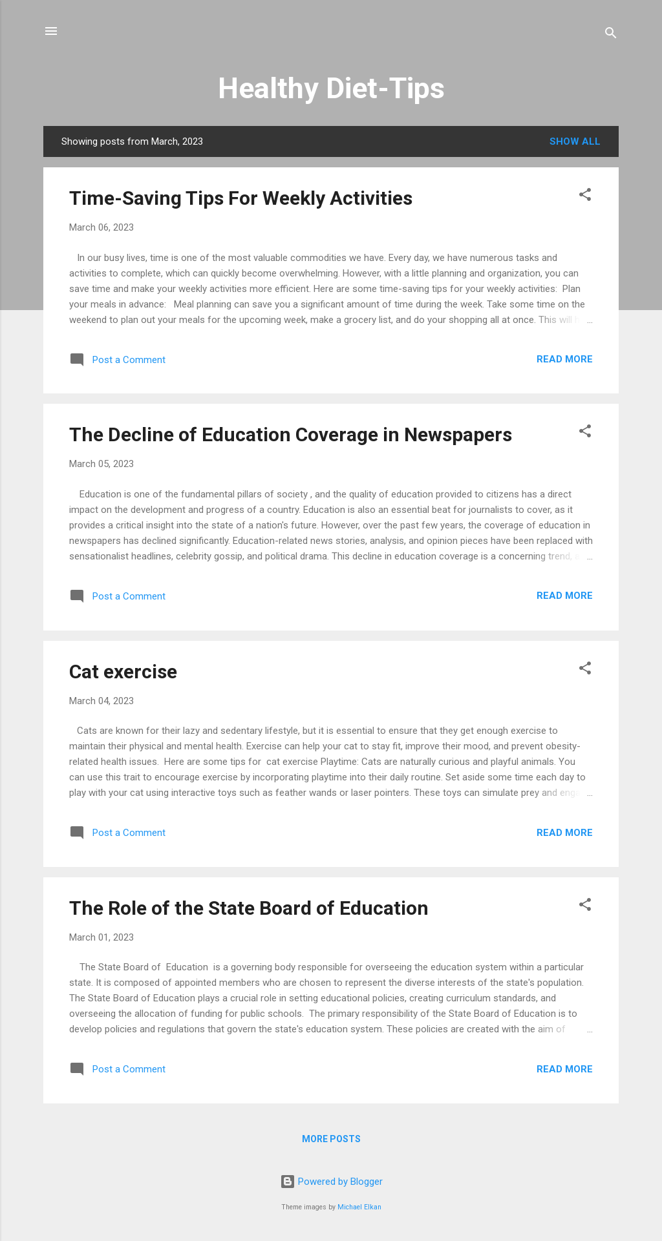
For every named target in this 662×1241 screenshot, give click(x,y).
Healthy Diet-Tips (331, 88)
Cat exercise (123, 671)
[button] (585, 197)
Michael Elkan (359, 1207)
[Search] (611, 35)
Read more (565, 359)
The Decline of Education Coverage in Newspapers (290, 434)
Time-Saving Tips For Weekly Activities (240, 198)
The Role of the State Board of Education (249, 908)
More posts (331, 1139)
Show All (575, 141)
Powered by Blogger (331, 1181)
